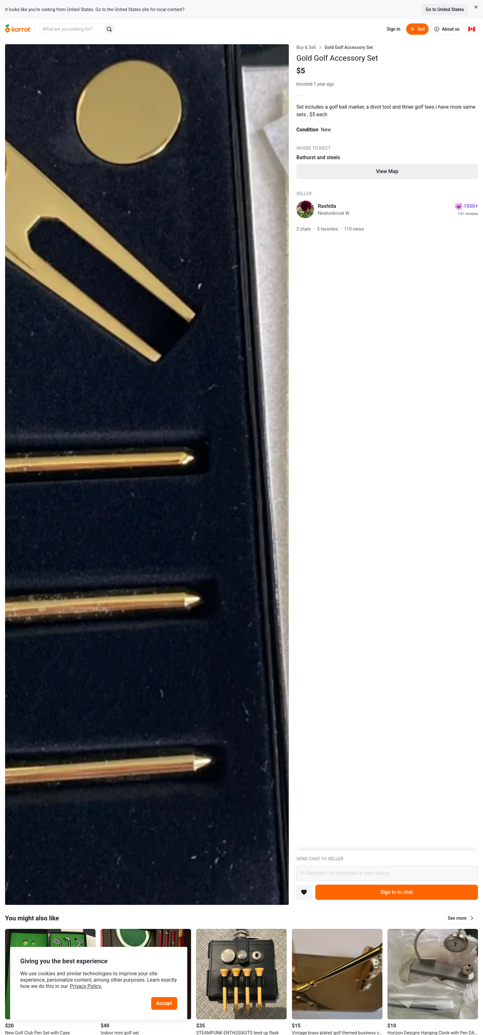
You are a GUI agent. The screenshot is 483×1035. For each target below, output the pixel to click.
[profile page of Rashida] (305, 209)
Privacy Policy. (86, 986)
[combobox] (72, 29)
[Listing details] (387, 447)
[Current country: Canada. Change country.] (471, 29)
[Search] (109, 29)
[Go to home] (17, 29)
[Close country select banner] (476, 7)
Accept (164, 1003)
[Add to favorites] (304, 892)
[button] (461, 918)
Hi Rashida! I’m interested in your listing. (387, 873)
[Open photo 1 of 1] (147, 474)
